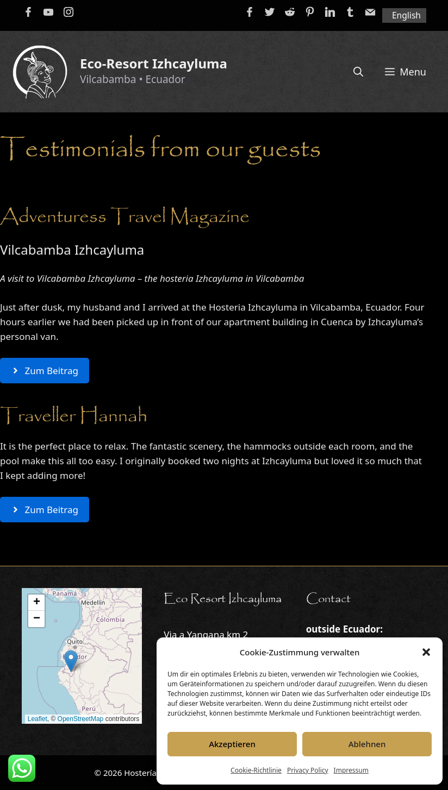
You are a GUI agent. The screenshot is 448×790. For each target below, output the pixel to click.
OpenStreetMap (81, 719)
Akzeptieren (232, 743)
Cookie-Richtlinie (256, 770)
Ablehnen (367, 743)
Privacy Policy (307, 770)
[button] (426, 652)
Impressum (351, 770)
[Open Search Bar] (358, 71)
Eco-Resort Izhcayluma (153, 63)
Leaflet (37, 719)
